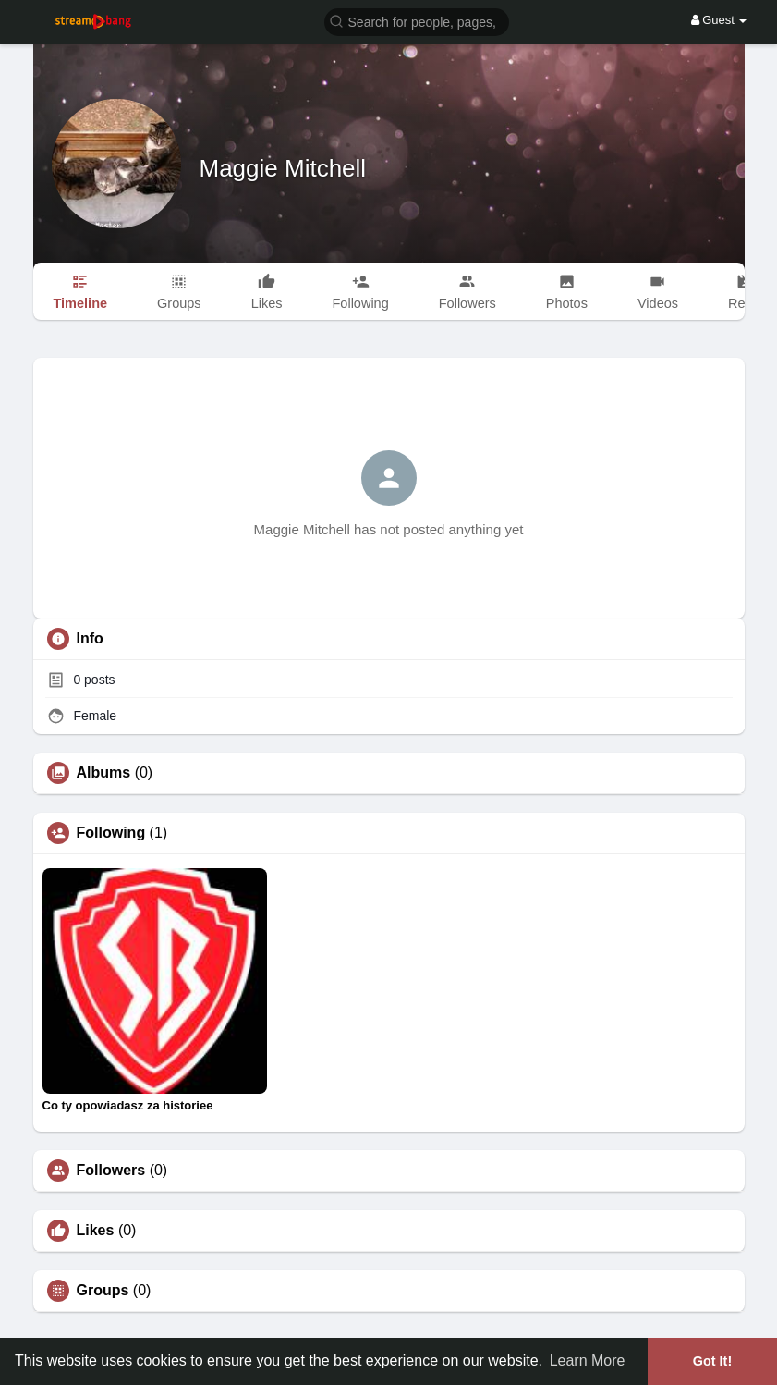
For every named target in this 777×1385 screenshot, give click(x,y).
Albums (104, 773)
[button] (417, 21)
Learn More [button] (587, 1360)
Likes (96, 1230)
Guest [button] (719, 20)
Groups (103, 1290)
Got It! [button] (712, 1361)
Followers (111, 1170)
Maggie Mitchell (283, 168)
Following (111, 833)
